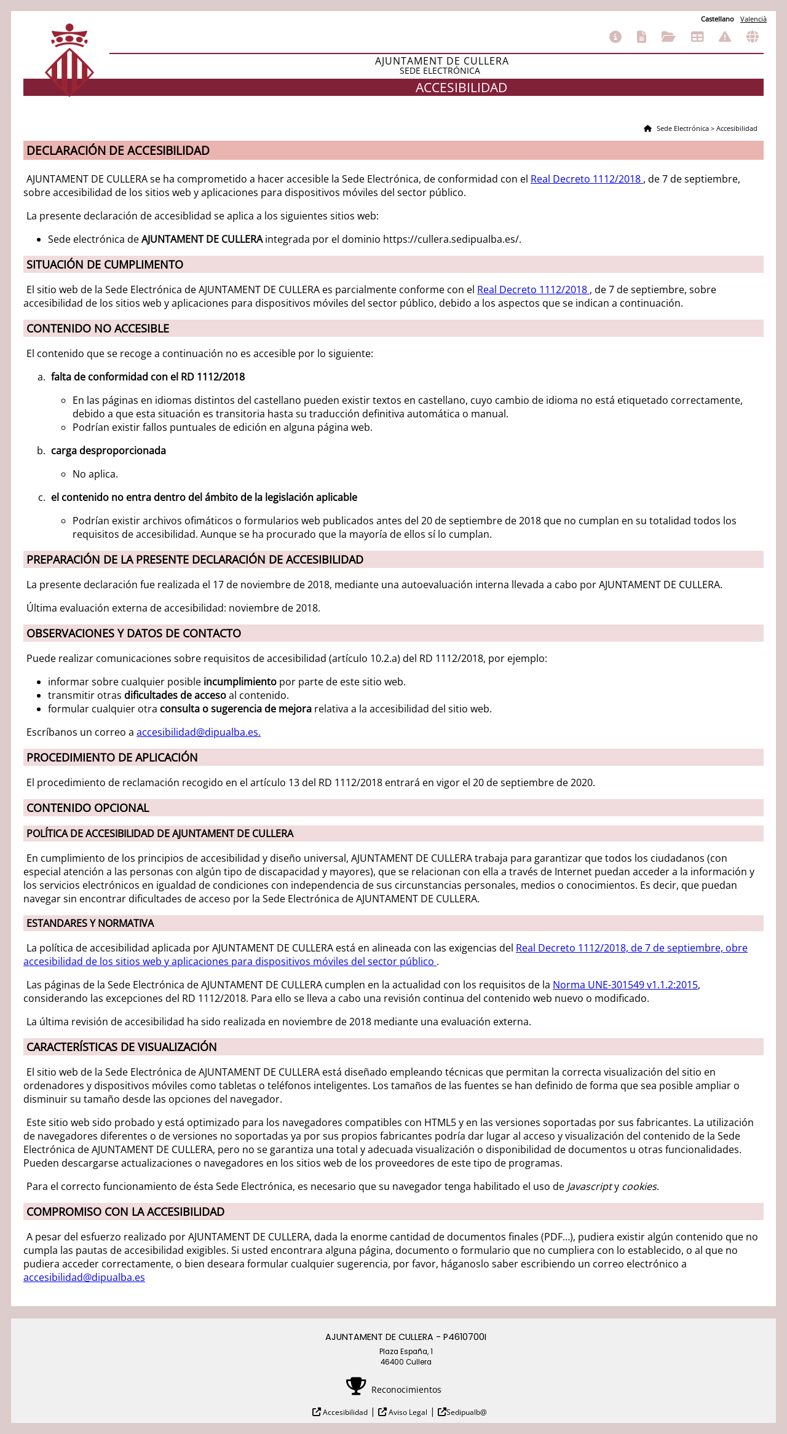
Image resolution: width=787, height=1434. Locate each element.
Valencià (753, 18)
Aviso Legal (407, 1412)
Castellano (717, 18)
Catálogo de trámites (641, 37)
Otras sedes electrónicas (753, 37)
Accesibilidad (344, 1412)
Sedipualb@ (466, 1412)
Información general (615, 37)
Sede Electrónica (682, 128)
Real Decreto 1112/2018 (587, 179)
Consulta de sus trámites (669, 37)
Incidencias (725, 37)
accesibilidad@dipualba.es (84, 1277)
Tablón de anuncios (697, 37)
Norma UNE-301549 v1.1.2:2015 (625, 984)
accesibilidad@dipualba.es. (198, 732)
